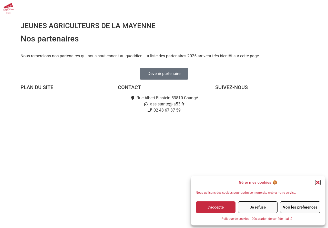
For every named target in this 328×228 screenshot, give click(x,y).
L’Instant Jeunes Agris (67, 171)
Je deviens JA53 (66, 136)
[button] (317, 182)
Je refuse (258, 207)
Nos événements (244, 8)
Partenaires (280, 8)
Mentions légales (141, 219)
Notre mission (66, 112)
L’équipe (66, 124)
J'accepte (215, 207)
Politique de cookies (235, 219)
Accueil (66, 100)
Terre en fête (66, 159)
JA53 (183, 8)
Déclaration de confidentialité (272, 219)
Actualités (208, 8)
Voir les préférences (300, 207)
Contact (308, 8)
